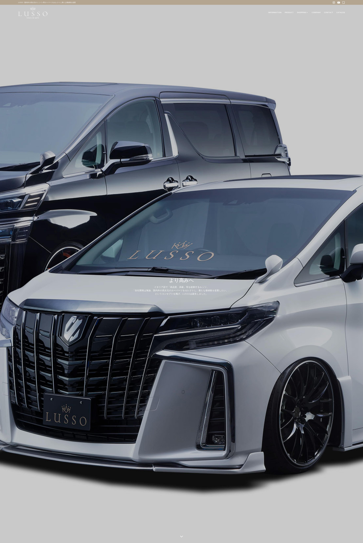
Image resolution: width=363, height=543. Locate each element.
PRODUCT (289, 12)
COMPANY (316, 12)
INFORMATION (275, 12)
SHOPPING (301, 12)
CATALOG (340, 12)
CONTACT (328, 12)
